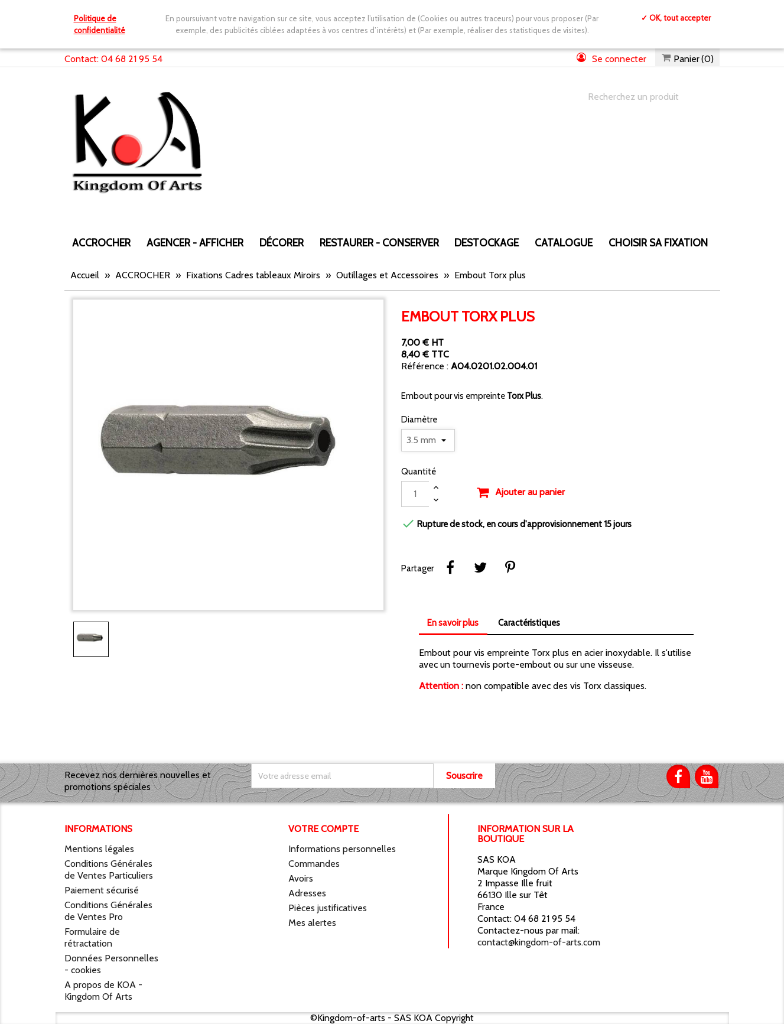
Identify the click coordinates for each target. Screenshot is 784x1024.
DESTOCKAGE (486, 242)
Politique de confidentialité (99, 24)
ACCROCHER (101, 242)
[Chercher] (642, 97)
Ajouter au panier (520, 492)
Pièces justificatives (327, 908)
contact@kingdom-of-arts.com (538, 942)
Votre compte (323, 828)
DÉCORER (281, 242)
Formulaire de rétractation (92, 937)
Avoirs (300, 878)
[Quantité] (415, 494)
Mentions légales (99, 848)
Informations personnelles (342, 848)
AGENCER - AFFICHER (195, 242)
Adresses (307, 893)
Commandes (314, 863)
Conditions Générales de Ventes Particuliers (108, 869)
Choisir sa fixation (658, 242)
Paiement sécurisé (101, 890)
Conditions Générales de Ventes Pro (108, 910)
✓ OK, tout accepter (676, 17)
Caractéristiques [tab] (529, 622)
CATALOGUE (564, 242)
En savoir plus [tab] (453, 622)
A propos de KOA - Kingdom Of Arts (103, 990)
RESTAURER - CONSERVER (379, 242)
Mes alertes (312, 922)
